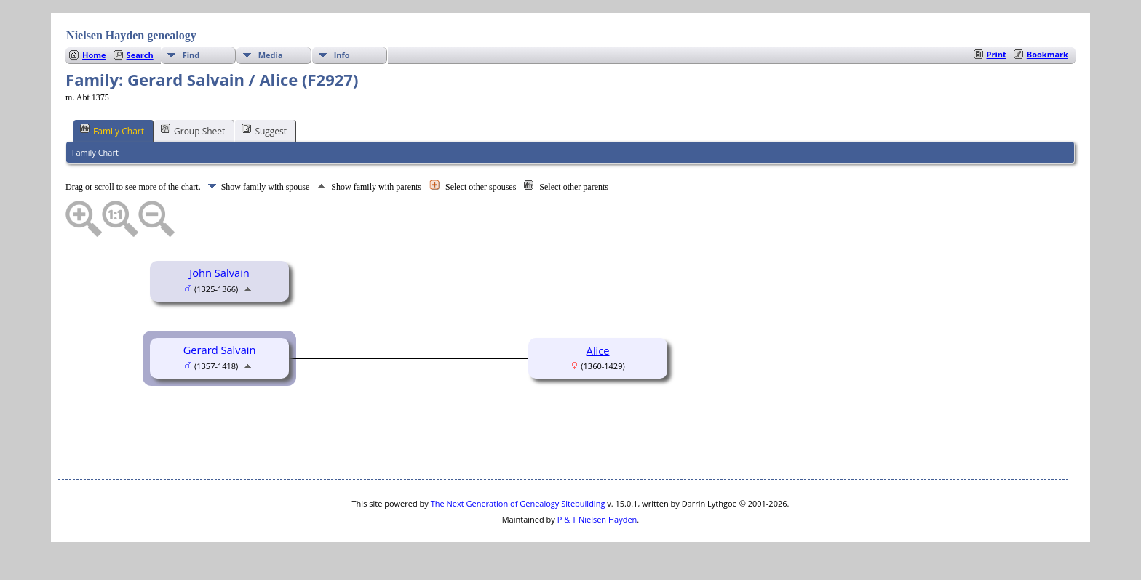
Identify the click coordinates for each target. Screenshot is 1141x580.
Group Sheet (193, 130)
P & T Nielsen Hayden (597, 519)
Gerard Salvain (219, 349)
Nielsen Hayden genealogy (131, 35)
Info (342, 54)
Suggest (264, 130)
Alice (598, 350)
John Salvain (219, 272)
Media (270, 54)
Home (94, 54)
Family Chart (112, 130)
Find (191, 54)
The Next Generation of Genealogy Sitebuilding (518, 503)
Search (140, 54)
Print (996, 54)
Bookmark (1047, 54)
